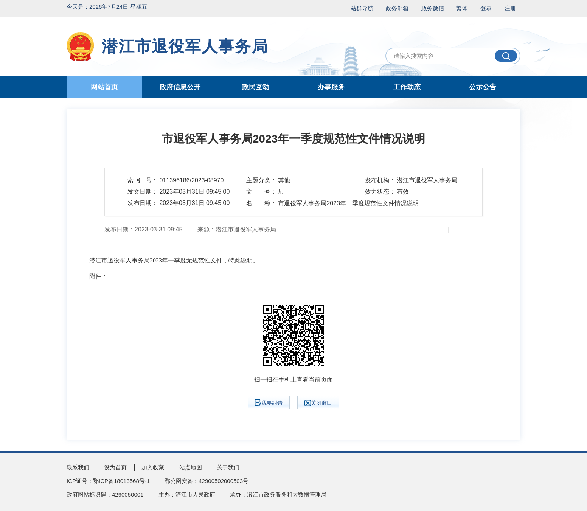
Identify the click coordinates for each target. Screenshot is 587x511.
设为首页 (115, 467)
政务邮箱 (397, 8)
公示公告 (482, 87)
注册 (510, 8)
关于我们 (228, 467)
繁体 (461, 8)
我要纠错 (269, 402)
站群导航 (362, 8)
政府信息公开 (180, 87)
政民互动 (255, 87)
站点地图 (190, 467)
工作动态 (407, 87)
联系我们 (78, 467)
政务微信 (432, 8)
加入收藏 (152, 467)
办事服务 (331, 87)
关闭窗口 (318, 403)
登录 (486, 8)
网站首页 (104, 87)
